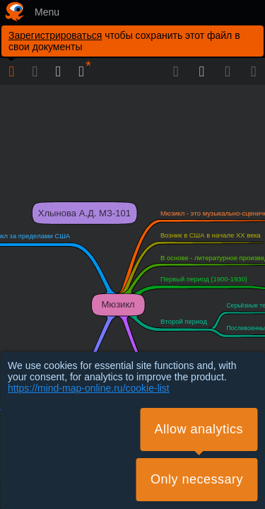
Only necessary (197, 479)
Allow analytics (198, 429)
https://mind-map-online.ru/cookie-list (89, 388)
